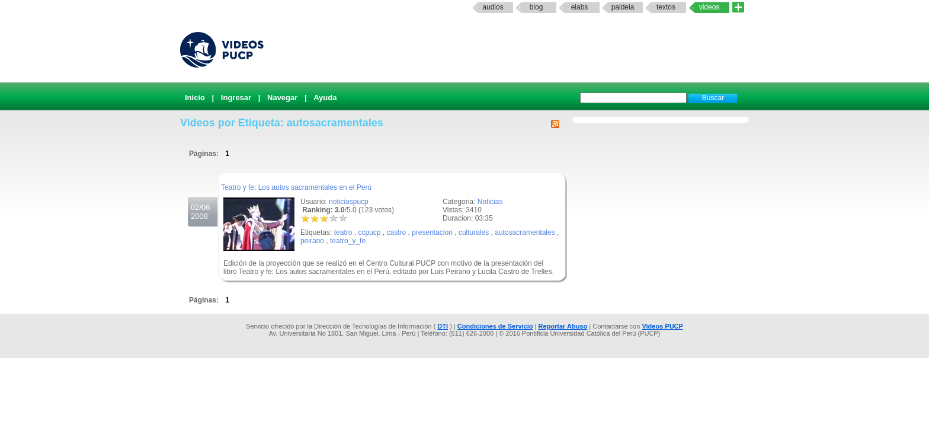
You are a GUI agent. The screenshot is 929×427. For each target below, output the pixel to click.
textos (665, 7)
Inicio (195, 97)
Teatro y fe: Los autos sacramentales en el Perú (296, 187)
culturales (474, 232)
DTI (442, 326)
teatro (343, 232)
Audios (492, 7)
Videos (709, 7)
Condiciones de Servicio (495, 326)
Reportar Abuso (563, 326)
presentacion (432, 232)
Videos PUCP (662, 326)
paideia (623, 7)
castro (396, 232)
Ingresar (236, 97)
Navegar (282, 97)
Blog (536, 7)
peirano (312, 241)
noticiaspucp (349, 201)
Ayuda (325, 97)
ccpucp (369, 232)
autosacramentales (525, 232)
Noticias (490, 201)
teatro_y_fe (348, 241)
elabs (579, 7)
